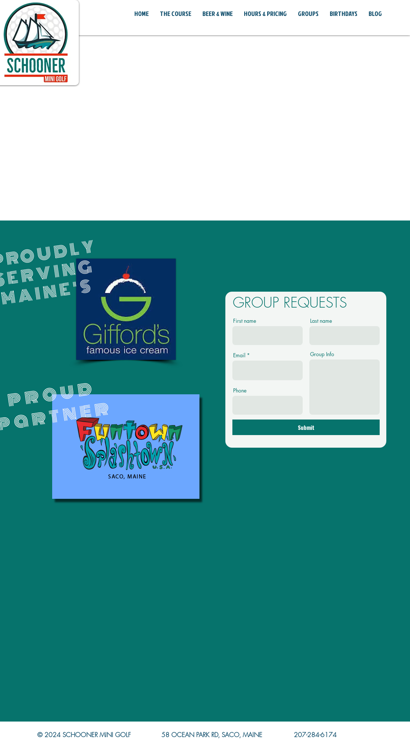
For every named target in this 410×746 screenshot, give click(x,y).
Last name (321, 321)
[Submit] (306, 427)
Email (239, 355)
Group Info (322, 354)
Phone (239, 390)
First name (244, 321)
